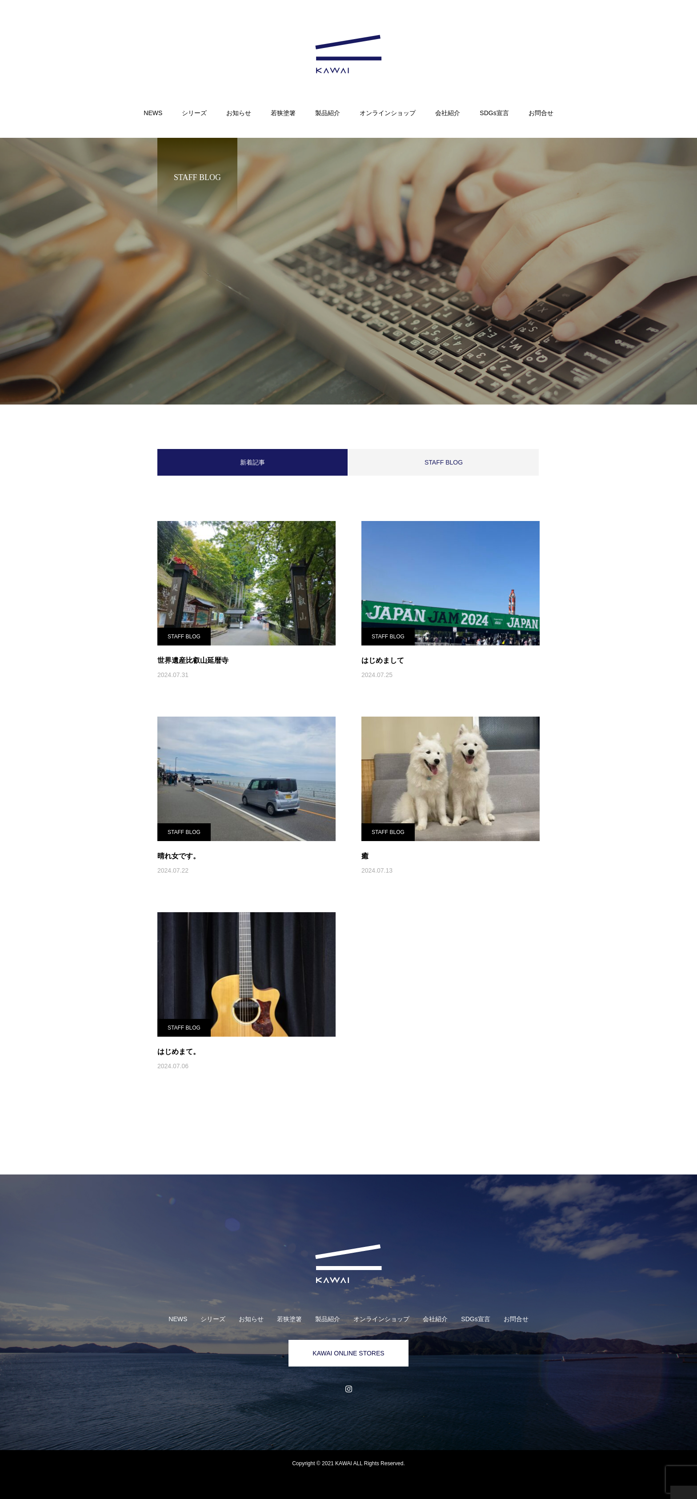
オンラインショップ (388, 112)
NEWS (153, 112)
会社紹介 (447, 112)
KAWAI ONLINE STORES (348, 1353)
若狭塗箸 (283, 112)
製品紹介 (327, 112)
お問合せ (541, 112)
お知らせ (238, 112)
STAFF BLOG (444, 462)
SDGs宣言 (494, 112)
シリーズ (194, 112)
